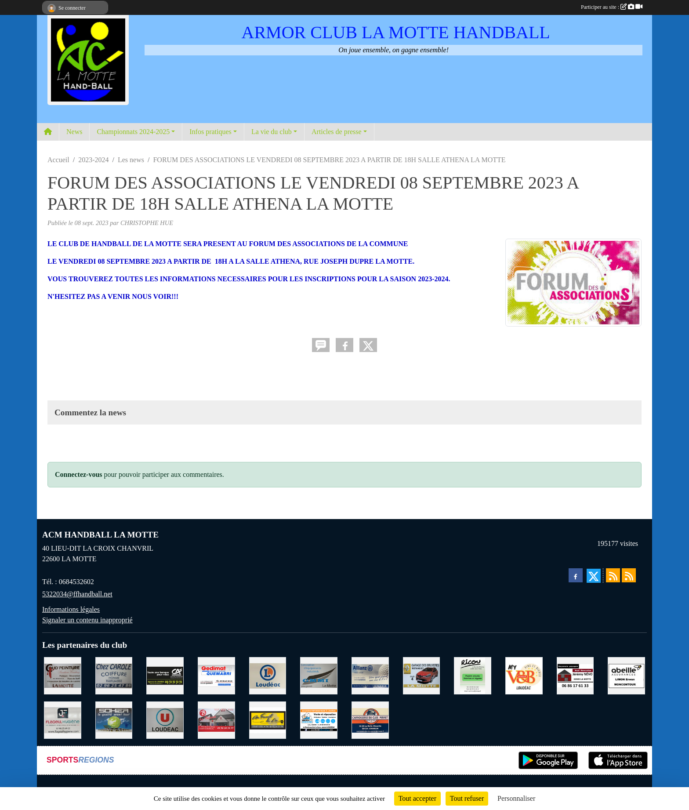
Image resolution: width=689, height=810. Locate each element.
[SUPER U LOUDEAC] (165, 719)
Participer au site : (611, 7)
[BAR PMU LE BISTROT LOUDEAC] (216, 719)
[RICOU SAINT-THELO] (472, 675)
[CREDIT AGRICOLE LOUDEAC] (165, 675)
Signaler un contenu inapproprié (87, 620)
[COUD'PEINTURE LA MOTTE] (62, 675)
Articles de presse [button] (337, 131)
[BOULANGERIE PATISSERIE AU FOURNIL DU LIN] (267, 719)
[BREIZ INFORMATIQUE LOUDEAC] (318, 719)
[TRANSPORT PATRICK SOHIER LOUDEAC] (114, 719)
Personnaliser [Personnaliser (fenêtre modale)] (516, 798)
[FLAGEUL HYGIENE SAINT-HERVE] (62, 719)
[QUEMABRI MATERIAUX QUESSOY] (216, 675)
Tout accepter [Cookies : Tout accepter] (417, 798)
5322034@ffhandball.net (77, 594)
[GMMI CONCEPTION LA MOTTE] (318, 675)
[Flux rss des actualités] (613, 575)
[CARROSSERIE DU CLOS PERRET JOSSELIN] (370, 719)
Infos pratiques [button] (210, 131)
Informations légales (71, 609)
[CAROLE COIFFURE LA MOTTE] (114, 675)
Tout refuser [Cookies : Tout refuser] (467, 798)
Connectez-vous (78, 474)
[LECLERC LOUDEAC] (267, 675)
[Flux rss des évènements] (629, 575)
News (74, 131)
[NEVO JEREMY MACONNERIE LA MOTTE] (575, 675)
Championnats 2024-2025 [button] (133, 131)
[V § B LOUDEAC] (524, 675)
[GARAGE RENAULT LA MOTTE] (421, 675)
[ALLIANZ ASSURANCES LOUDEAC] (370, 675)
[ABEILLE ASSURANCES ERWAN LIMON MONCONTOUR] (626, 675)
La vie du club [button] (271, 131)
